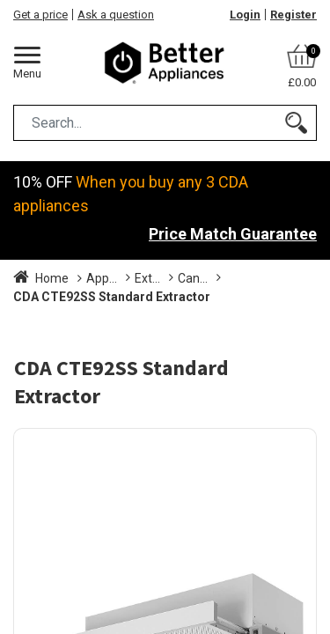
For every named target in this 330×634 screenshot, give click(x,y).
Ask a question (115, 14)
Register (293, 14)
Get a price (40, 14)
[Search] (296, 123)
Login (245, 14)
